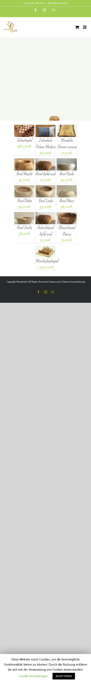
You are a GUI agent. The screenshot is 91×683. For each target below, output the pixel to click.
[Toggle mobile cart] (77, 27)
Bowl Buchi (66, 173)
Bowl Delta (24, 200)
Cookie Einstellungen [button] (33, 676)
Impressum (55, 281)
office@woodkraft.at (58, 3)
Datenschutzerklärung (73, 281)
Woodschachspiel (47, 261)
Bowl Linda (45, 200)
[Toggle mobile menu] (85, 27)
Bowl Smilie (24, 227)
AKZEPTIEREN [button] (64, 676)
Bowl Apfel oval (45, 173)
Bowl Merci (66, 200)
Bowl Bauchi (24, 173)
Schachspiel (24, 140)
